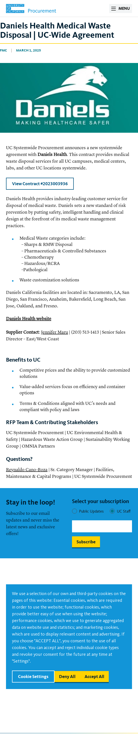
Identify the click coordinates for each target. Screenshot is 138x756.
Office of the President (89, 712)
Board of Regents (83, 702)
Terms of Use (18, 722)
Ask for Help (79, 692)
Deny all (67, 676)
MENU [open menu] (124, 8)
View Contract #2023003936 (40, 183)
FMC (3, 50)
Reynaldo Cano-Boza (27, 470)
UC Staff (123, 511)
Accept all (94, 676)
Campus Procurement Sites (32, 712)
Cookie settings (33, 676)
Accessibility (18, 702)
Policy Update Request (28, 692)
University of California (90, 722)
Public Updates (91, 511)
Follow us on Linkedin (95, 741)
